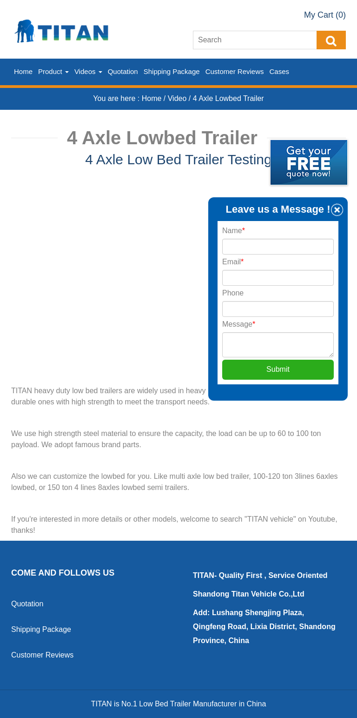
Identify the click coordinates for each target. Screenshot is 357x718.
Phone (233, 293)
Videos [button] (88, 71)
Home (23, 71)
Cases (280, 71)
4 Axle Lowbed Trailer (228, 98)
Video (178, 98)
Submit (278, 369)
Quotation (123, 71)
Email (233, 262)
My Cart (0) (325, 15)
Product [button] (53, 71)
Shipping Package (172, 71)
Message (238, 324)
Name (233, 231)
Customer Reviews (234, 71)
